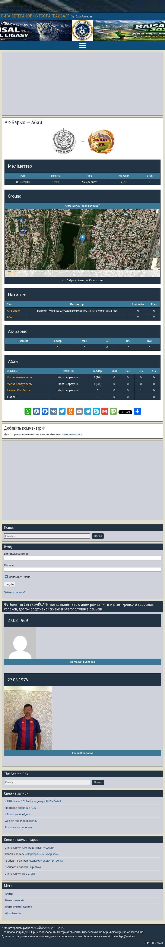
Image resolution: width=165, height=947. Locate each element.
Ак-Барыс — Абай (23, 122)
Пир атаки (35, 867)
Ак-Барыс (13, 310)
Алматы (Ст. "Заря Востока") (82, 205)
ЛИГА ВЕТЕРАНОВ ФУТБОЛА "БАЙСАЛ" (35, 16)
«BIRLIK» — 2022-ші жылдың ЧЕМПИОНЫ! (33, 801)
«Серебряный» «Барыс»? (41, 854)
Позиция (23, 341)
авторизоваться (72, 434)
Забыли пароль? (14, 592)
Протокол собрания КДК (20, 807)
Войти (9, 893)
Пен (107, 341)
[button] (82, 238)
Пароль (9, 565)
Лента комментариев (18, 906)
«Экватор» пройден (17, 814)
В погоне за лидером (18, 827)
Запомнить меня (17, 577)
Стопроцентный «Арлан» (38, 847)
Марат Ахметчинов (19, 377)
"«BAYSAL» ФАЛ (152, 943)
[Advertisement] (82, 84)
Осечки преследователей (21, 820)
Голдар (57, 341)
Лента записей (14, 900)
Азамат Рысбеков (18, 390)
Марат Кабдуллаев (19, 384)
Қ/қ (149, 341)
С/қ (128, 341)
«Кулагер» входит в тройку (46, 860)
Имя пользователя (16, 553)
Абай (10, 317)
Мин (84, 341)
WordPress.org (14, 913)
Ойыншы (12, 371)
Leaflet (13, 271)
